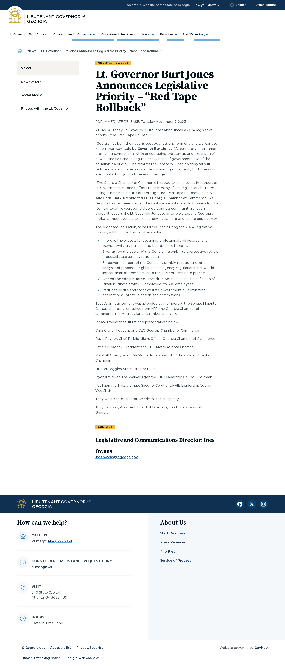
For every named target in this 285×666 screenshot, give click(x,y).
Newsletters (31, 82)
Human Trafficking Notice (41, 658)
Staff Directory (172, 533)
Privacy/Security (89, 648)
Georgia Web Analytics (82, 658)
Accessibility (60, 648)
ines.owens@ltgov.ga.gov (116, 457)
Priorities (167, 551)
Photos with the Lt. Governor (45, 108)
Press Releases (172, 542)
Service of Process (175, 560)
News (32, 51)
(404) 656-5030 (59, 541)
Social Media (31, 95)
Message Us (42, 567)
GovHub (261, 648)
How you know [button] (204, 5)
